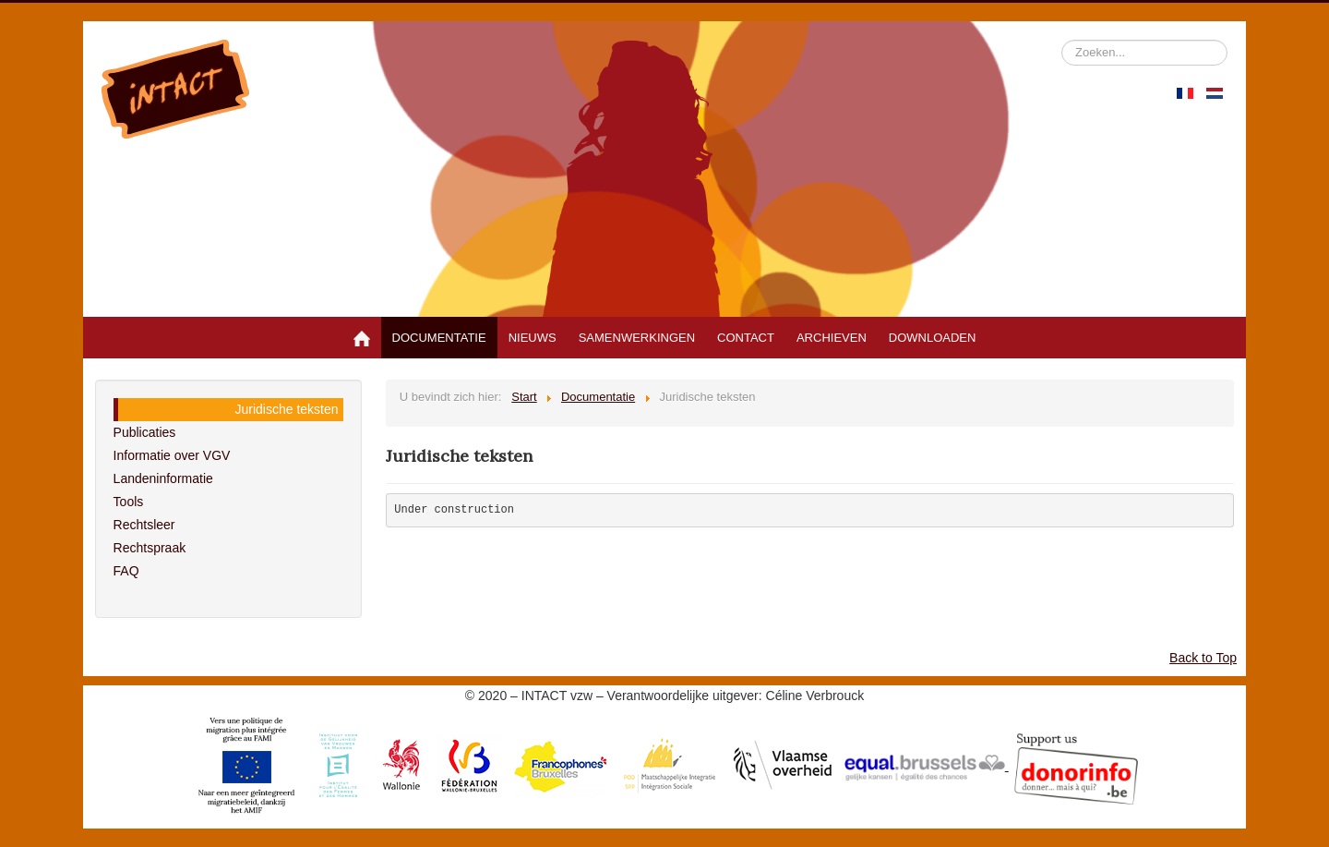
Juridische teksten (287, 409)
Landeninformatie (163, 478)
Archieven (831, 338)
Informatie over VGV (172, 455)
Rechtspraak (150, 547)
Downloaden (932, 338)
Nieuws (533, 338)
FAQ (126, 570)
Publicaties (145, 432)
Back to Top (1203, 657)
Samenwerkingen (637, 338)
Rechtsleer (144, 524)
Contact (745, 338)
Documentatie (439, 338)
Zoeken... (1061, 40)
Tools (129, 501)
